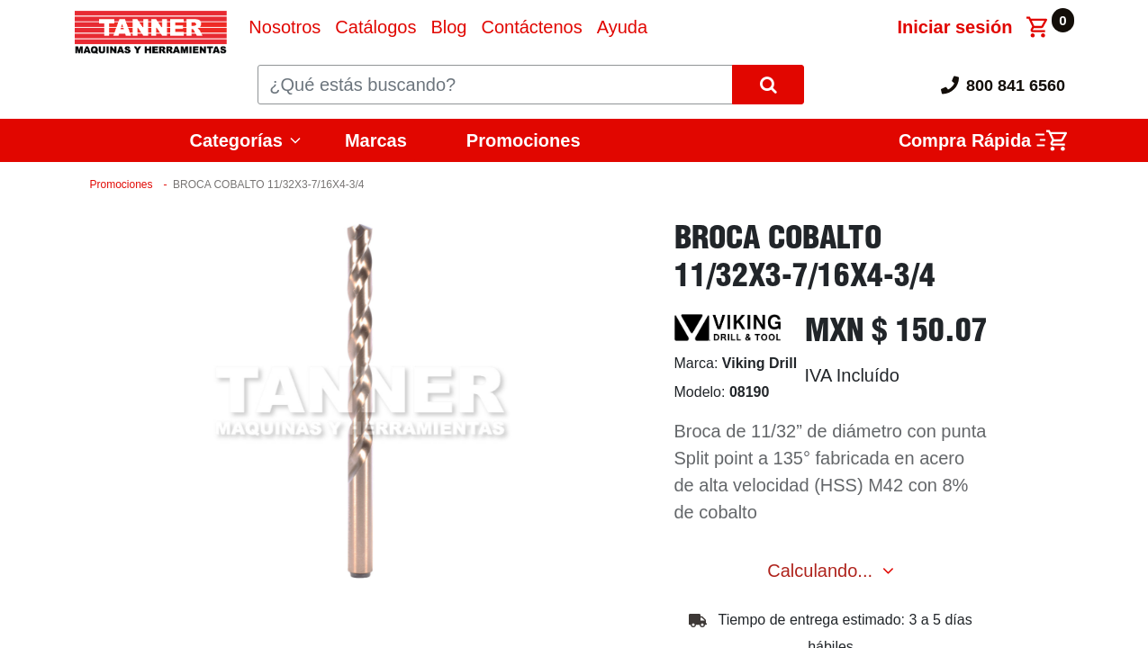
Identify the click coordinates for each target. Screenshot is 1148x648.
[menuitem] (284, 27)
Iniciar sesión (955, 27)
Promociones (523, 140)
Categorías (236, 140)
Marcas (376, 140)
